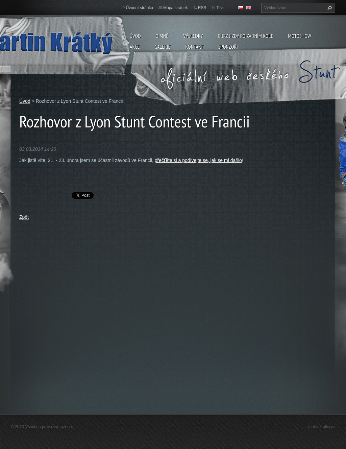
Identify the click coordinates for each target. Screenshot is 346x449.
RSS (202, 7)
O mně (162, 35)
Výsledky (193, 35)
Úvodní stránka (139, 7)
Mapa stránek (175, 7)
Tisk (220, 7)
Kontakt (194, 46)
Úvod (135, 35)
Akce (135, 46)
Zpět (24, 217)
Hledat (329, 8)
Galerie (162, 46)
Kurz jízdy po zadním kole (245, 35)
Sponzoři (228, 46)
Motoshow (299, 35)
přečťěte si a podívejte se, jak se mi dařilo (198, 160)
